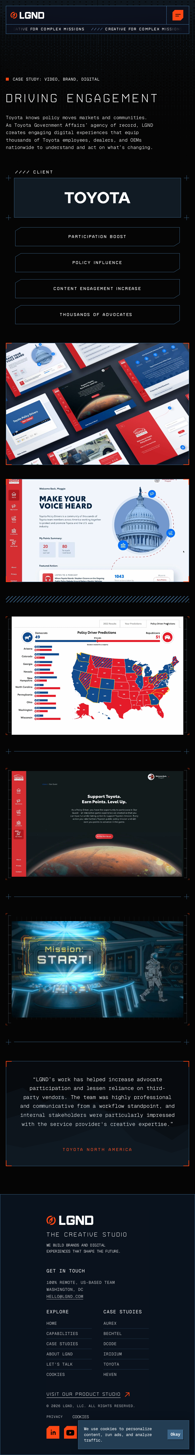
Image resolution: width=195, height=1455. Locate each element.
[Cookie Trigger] (81, 1417)
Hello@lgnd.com (64, 1296)
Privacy (54, 1416)
